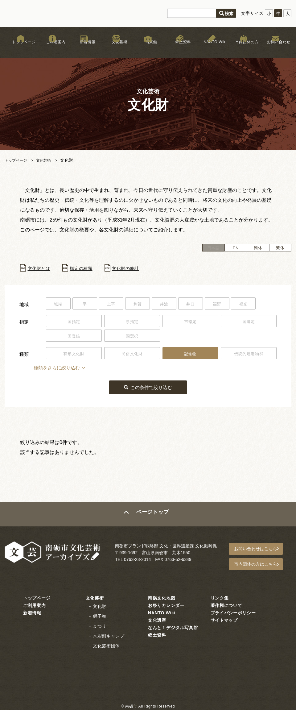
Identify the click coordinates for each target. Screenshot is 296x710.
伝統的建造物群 (249, 355)
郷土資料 (180, 49)
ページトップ (153, 515)
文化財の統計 (133, 268)
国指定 (73, 322)
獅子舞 (99, 614)
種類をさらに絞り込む (70, 369)
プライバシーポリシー (233, 611)
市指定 (190, 322)
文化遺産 (157, 619)
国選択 (132, 337)
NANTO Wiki (211, 49)
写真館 (148, 49)
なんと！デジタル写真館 (173, 626)
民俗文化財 (132, 355)
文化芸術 (116, 49)
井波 (174, 304)
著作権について (226, 604)
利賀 (145, 304)
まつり (99, 624)
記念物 (190, 355)
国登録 (73, 337)
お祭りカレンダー (166, 604)
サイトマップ (224, 619)
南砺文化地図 (161, 596)
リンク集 (220, 596)
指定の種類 (86, 268)
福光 (261, 304)
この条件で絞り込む (152, 389)
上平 (116, 304)
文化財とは (41, 268)
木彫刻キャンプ (109, 634)
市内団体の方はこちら (259, 564)
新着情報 (84, 49)
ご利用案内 (52, 49)
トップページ (20, 49)
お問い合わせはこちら (259, 549)
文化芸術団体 (106, 644)
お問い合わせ (275, 49)
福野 (232, 304)
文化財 (99, 605)
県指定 (132, 322)
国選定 (248, 322)
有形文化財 (74, 355)
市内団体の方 (243, 49)
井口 (203, 304)
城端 (59, 304)
